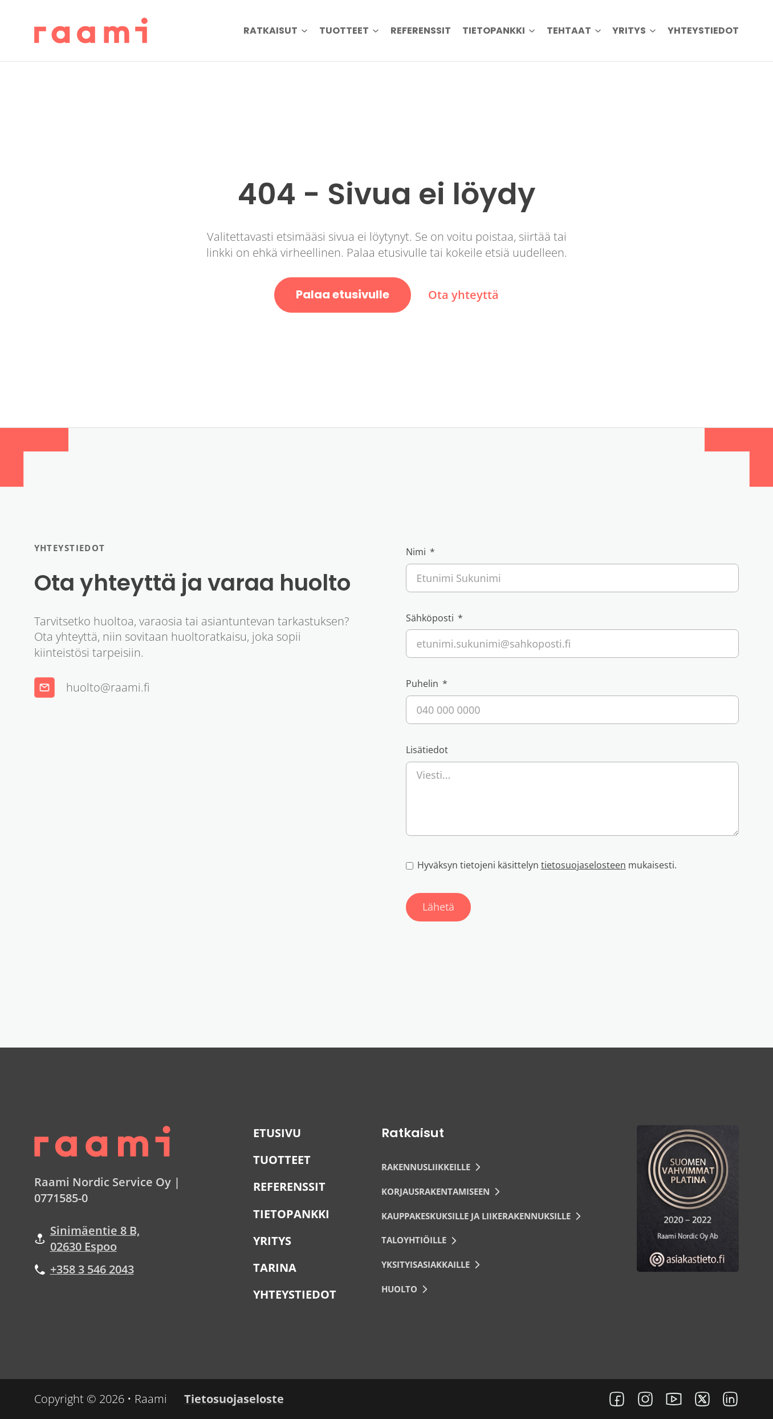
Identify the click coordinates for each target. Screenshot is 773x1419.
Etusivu (277, 1133)
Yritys (629, 30)
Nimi (416, 551)
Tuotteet (344, 30)
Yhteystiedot (703, 30)
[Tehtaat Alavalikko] (598, 30)
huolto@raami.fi (108, 687)
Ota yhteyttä (463, 294)
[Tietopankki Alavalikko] (531, 30)
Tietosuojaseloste (234, 1398)
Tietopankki (493, 30)
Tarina (274, 1267)
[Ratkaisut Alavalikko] (304, 30)
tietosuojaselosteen (583, 865)
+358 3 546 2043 (92, 1269)
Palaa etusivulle (342, 294)
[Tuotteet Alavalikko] (375, 30)
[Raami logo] (102, 1139)
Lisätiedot (427, 749)
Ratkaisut (270, 30)
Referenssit (420, 30)
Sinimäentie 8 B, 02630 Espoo (95, 1238)
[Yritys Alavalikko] (652, 30)
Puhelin (422, 683)
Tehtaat (569, 30)
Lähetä (438, 906)
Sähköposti (430, 617)
